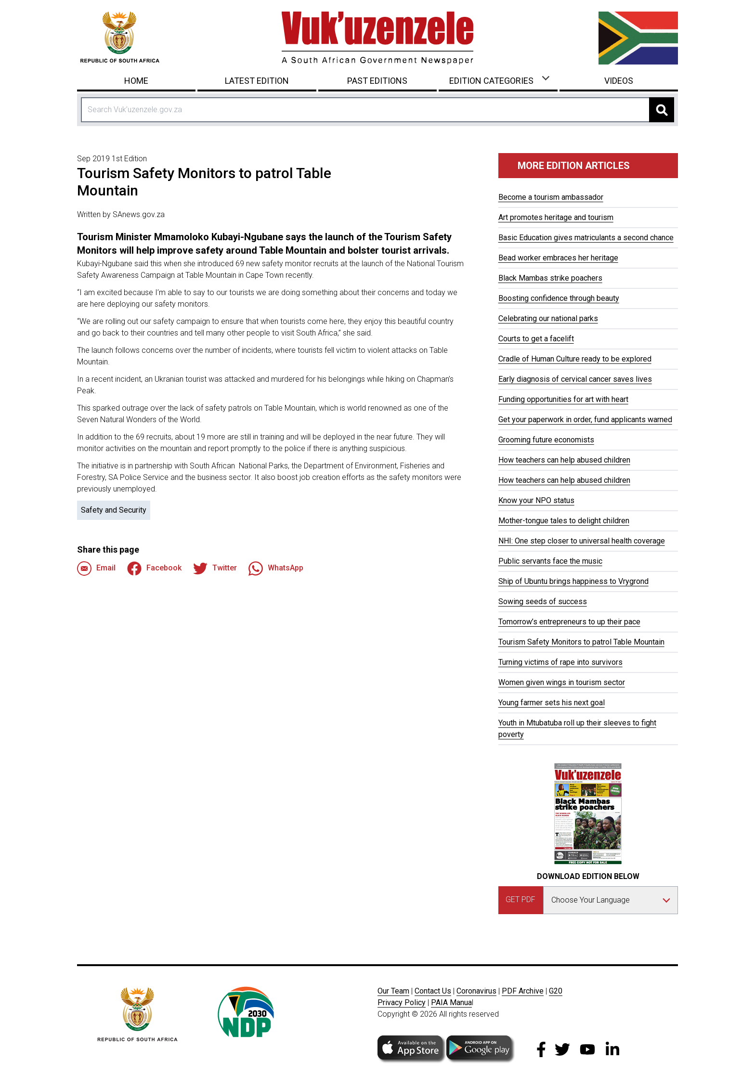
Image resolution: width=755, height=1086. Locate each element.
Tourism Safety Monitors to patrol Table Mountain (581, 641)
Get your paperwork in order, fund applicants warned (585, 419)
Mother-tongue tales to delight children (563, 520)
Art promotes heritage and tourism (555, 217)
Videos (618, 81)
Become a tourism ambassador (550, 197)
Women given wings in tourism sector (561, 682)
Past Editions (377, 81)
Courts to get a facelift (536, 338)
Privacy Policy (402, 1002)
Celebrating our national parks (548, 318)
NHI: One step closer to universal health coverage (581, 540)
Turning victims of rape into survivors (560, 662)
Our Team (393, 991)
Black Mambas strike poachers (550, 278)
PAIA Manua (451, 1002)
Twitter (215, 568)
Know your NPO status (536, 500)
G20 (555, 991)
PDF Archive (523, 991)
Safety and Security (113, 510)
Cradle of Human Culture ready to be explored (574, 358)
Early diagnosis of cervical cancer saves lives (575, 379)
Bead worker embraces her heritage (558, 257)
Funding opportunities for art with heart (563, 399)
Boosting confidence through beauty (558, 298)
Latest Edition (257, 81)
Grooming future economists (546, 439)
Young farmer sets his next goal (551, 702)
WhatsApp (275, 568)
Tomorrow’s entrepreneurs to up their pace (569, 621)
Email (96, 568)
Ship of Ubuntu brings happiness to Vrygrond (573, 581)
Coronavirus (476, 991)
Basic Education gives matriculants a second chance (586, 237)
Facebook (154, 568)
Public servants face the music (550, 561)
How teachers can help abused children (564, 460)
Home (136, 81)
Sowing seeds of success (542, 601)
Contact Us (433, 991)
